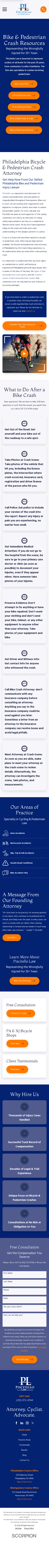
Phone (6, 1290)
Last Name (8, 1281)
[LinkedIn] (21, 1423)
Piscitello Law (8, 193)
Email (6, 1298)
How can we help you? (13, 1315)
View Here (17, 1043)
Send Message (24, 1359)
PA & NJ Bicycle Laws (24, 95)
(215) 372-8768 (24, 1400)
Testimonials (24, 1445)
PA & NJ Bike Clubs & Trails (24, 118)
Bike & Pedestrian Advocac (24, 130)
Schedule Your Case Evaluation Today (25, 326)
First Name (8, 1273)
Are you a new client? (13, 1307)
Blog (24, 1455)
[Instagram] (27, 1423)
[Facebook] (16, 1423)
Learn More (11, 937)
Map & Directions (24, 1482)
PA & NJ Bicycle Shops (24, 107)
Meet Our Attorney (24, 981)
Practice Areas (24, 1440)
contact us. (30, 311)
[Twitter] (32, 1423)
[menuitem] (18, 1528)
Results (24, 1450)
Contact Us (24, 1460)
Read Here (17, 1069)
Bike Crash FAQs (24, 84)
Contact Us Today (21, 1013)
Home (24, 1434)
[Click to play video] (24, 353)
